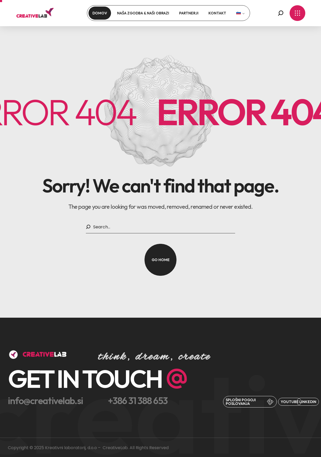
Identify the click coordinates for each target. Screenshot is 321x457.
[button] (281, 13)
